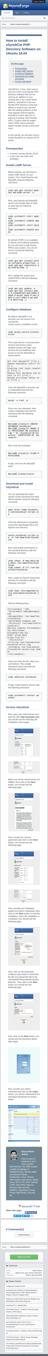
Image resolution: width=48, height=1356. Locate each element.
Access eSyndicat (23, 81)
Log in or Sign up (39, 1)
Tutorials (7, 13)
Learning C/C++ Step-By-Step (16, 1305)
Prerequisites (21, 68)
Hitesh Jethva (37, 1270)
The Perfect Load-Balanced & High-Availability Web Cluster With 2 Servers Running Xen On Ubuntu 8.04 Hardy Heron (23, 1346)
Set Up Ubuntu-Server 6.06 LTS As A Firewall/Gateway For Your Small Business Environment (20, 1324)
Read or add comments (34, 1275)
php (26, 1273)
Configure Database (24, 74)
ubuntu (31, 1273)
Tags (17, 13)
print (38, 1206)
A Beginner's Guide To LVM (15, 1286)
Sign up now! (24, 1257)
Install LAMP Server (24, 71)
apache (17, 1273)
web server (38, 1273)
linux (22, 1273)
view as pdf (26, 1206)
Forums (26, 13)
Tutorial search (10, 18)
